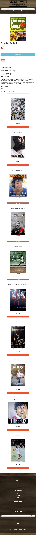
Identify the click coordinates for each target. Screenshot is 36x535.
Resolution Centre (18, 487)
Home (2, 15)
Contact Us (18, 497)
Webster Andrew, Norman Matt (18, 348)
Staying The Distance (18, 246)
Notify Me (18, 54)
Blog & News (18, 495)
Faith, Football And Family (18, 132)
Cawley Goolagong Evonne (18, 197)
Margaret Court (18, 435)
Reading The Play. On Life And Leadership (18, 208)
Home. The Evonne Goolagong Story (18, 170)
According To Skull (21, 15)
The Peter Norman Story (18, 321)
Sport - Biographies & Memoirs (12, 15)
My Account (18, 483)
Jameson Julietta (18, 386)
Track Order (18, 485)
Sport (5, 15)
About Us (18, 493)
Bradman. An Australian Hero (18, 94)
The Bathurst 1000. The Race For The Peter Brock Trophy (18, 284)
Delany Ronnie (18, 273)
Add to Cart (18, 127)
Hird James (18, 235)
